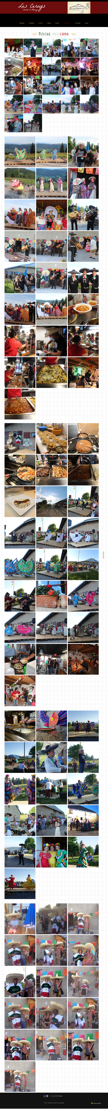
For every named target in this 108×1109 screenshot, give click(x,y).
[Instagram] (44, 1096)
